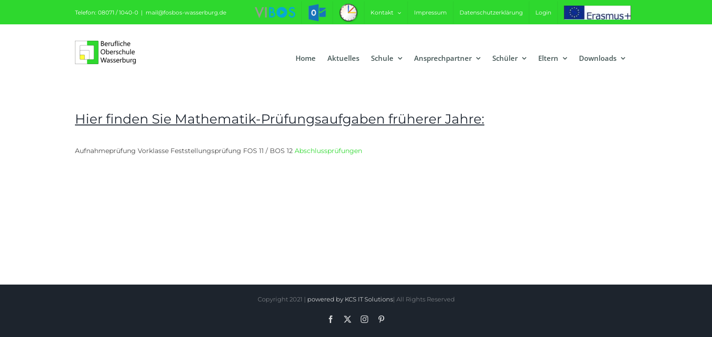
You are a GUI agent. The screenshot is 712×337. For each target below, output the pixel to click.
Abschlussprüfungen (328, 151)
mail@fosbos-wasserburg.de (186, 12)
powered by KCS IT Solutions (350, 299)
